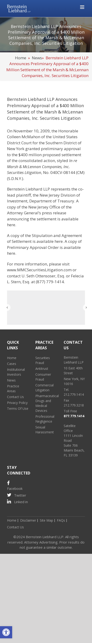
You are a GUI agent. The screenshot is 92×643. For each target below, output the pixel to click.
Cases (11, 363)
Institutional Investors (16, 372)
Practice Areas (13, 388)
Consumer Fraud (43, 377)
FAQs (61, 520)
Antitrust (41, 368)
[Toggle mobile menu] (82, 7)
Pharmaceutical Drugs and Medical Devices (46, 403)
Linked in (17, 501)
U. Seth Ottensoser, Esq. (43, 276)
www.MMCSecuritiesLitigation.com (39, 269)
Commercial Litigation (44, 387)
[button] (6, 632)
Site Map (46, 520)
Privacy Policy (17, 402)
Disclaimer (28, 520)
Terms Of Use (17, 408)
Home (20, 57)
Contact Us (15, 397)
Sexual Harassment (44, 429)
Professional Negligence (44, 419)
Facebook (14, 486)
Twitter (16, 495)
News (37, 57)
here (11, 224)
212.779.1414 (74, 394)
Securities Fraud (42, 360)
